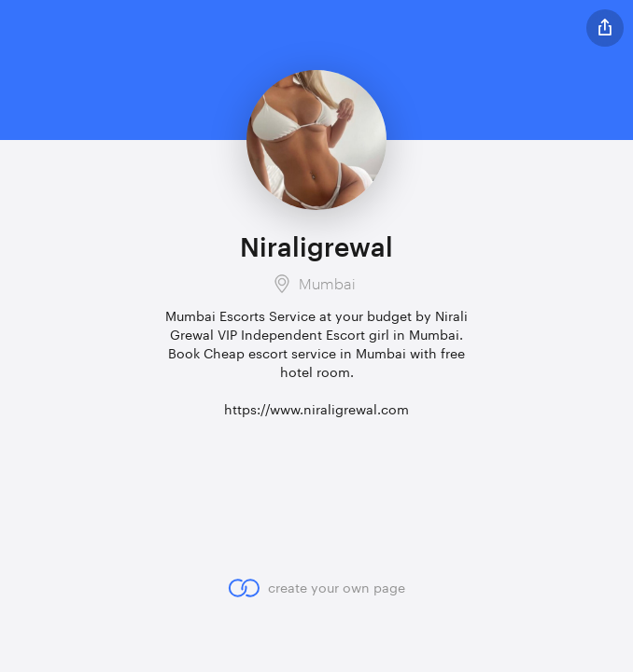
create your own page (316, 588)
